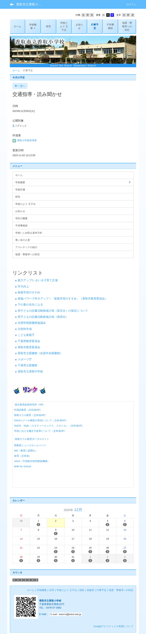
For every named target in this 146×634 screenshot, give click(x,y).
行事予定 (101, 590)
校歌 (81, 590)
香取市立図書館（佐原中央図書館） (40, 353)
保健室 (90, 590)
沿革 (51, 590)
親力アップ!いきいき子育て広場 (38, 280)
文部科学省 (25, 328)
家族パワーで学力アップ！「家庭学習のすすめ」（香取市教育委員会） (63, 298)
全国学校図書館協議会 (32, 322)
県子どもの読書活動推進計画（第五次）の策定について (53, 310)
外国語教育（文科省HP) (27, 409)
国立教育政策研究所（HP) (29, 404)
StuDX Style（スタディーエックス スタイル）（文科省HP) (48, 425)
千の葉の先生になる (30, 304)
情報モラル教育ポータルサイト (31, 439)
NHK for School (22, 466)
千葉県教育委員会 (29, 341)
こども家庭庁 (26, 334)
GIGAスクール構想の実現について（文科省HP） (41, 420)
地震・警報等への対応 (121, 590)
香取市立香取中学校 (30, 371)
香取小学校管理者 (24, 140)
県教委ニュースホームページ (30, 445)
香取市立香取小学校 (30, 4)
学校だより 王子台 (67, 590)
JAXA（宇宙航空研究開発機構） (32, 461)
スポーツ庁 (25, 359)
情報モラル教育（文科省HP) (29, 415)
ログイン (131, 4)
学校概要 (42, 590)
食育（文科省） (22, 455)
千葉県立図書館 (27, 365)
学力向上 (23, 286)
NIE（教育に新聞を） (26, 450)
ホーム (16, 70)
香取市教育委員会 (29, 347)
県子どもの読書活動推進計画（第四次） (43, 316)
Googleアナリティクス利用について (113, 626)
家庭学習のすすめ (29, 292)
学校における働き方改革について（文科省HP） (40, 431)
